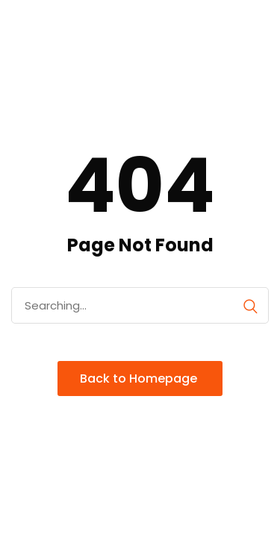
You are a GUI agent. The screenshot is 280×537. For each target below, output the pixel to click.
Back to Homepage (140, 378)
